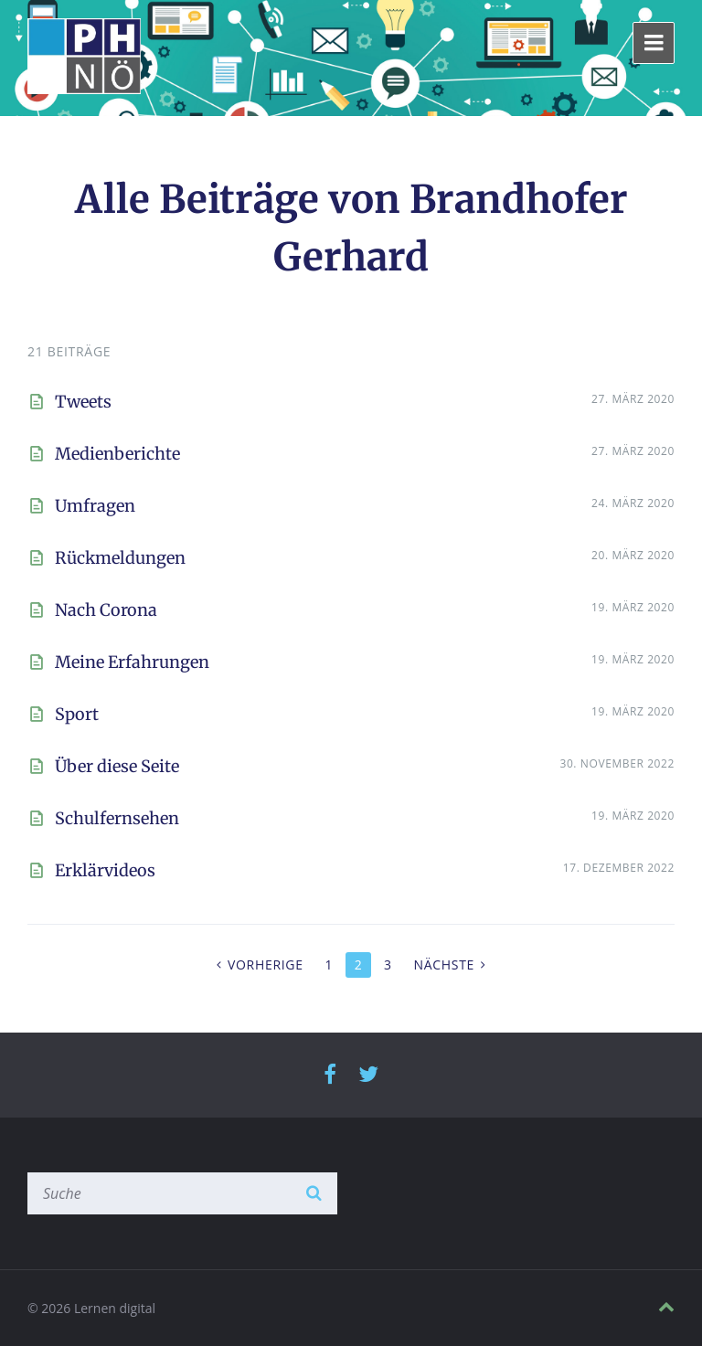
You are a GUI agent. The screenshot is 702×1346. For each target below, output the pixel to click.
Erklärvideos (105, 870)
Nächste (443, 964)
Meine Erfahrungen (132, 662)
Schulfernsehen (117, 818)
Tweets (83, 401)
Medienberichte (117, 453)
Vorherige (265, 964)
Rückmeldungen (120, 557)
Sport (77, 714)
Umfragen (95, 505)
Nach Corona (106, 609)
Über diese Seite (117, 766)
